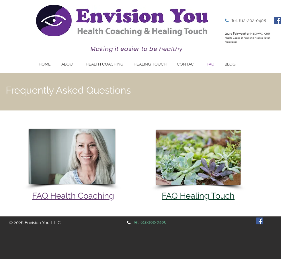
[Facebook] (277, 20)
